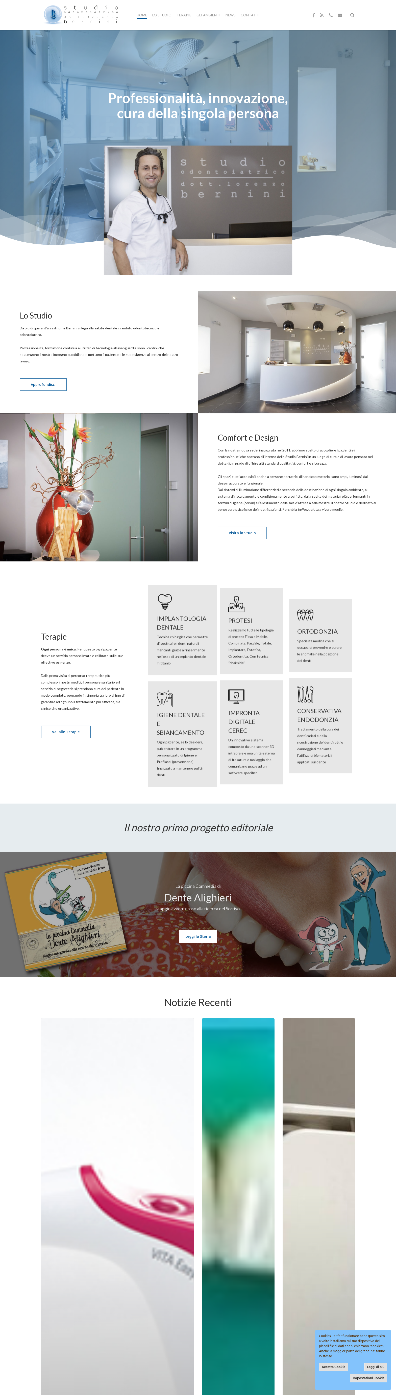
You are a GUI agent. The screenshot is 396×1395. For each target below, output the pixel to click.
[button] (43, 384)
